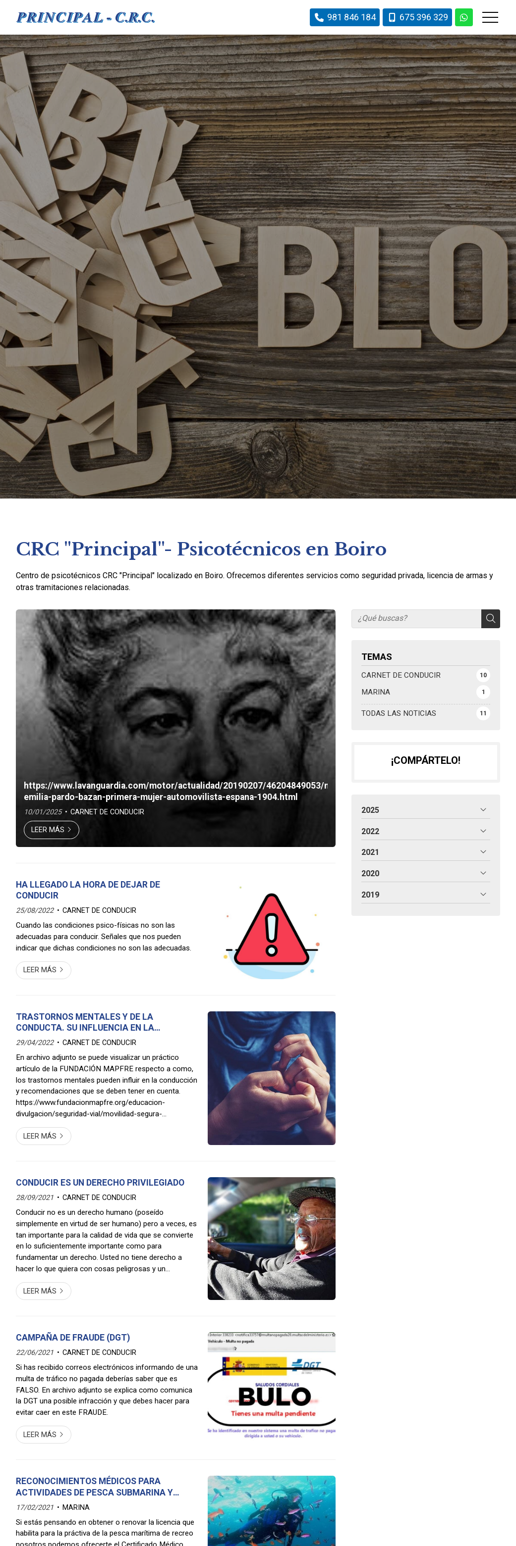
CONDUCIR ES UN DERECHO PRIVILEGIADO (100, 1183)
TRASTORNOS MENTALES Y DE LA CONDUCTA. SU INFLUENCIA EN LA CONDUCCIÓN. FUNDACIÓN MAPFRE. (89, 1023)
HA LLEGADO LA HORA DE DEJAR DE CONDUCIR (88, 890)
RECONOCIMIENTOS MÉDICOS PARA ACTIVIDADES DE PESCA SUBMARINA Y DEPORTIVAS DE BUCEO (94, 1487)
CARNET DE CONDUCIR (107, 812)
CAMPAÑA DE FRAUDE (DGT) (73, 1338)
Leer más (47, 830)
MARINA (76, 1507)
